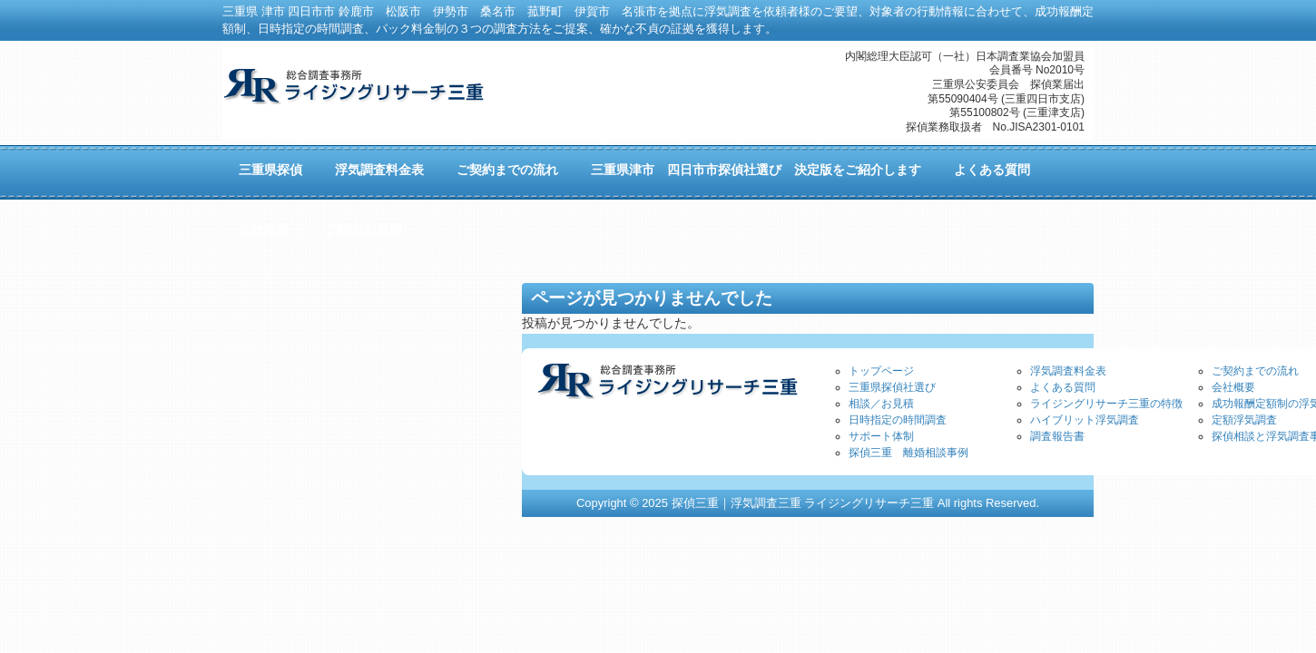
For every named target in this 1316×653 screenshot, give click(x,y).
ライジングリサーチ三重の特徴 (1106, 403)
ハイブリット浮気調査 (1084, 420)
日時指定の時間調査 (898, 420)
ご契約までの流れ (1255, 371)
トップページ (881, 371)
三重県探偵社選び (892, 387)
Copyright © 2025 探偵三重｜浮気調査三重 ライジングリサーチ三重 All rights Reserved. (807, 503)
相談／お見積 (881, 403)
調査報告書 (1057, 436)
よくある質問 (1062, 387)
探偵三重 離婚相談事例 (908, 452)
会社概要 (1233, 387)
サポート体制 (881, 436)
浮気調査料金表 (1068, 371)
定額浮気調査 (1244, 420)
